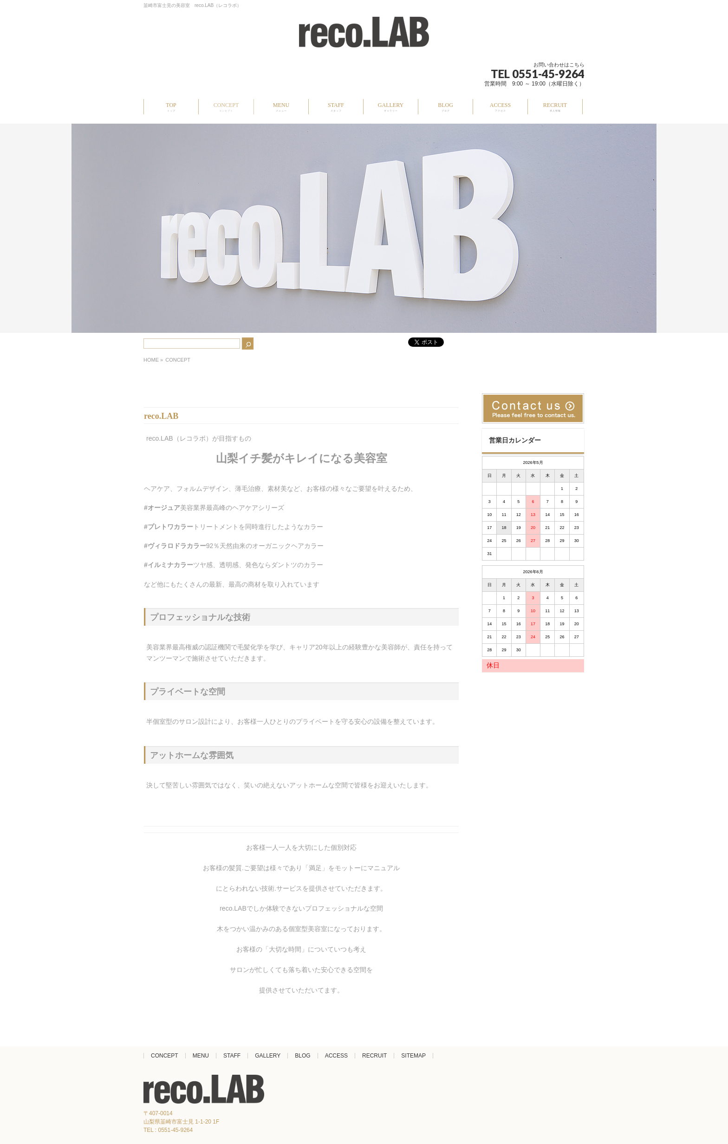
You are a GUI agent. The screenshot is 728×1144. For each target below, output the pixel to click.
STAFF (231, 1055)
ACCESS (336, 1055)
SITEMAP (413, 1055)
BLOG (302, 1055)
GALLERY (267, 1055)
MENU (201, 1055)
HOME (151, 360)
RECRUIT (374, 1055)
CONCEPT (164, 1055)
